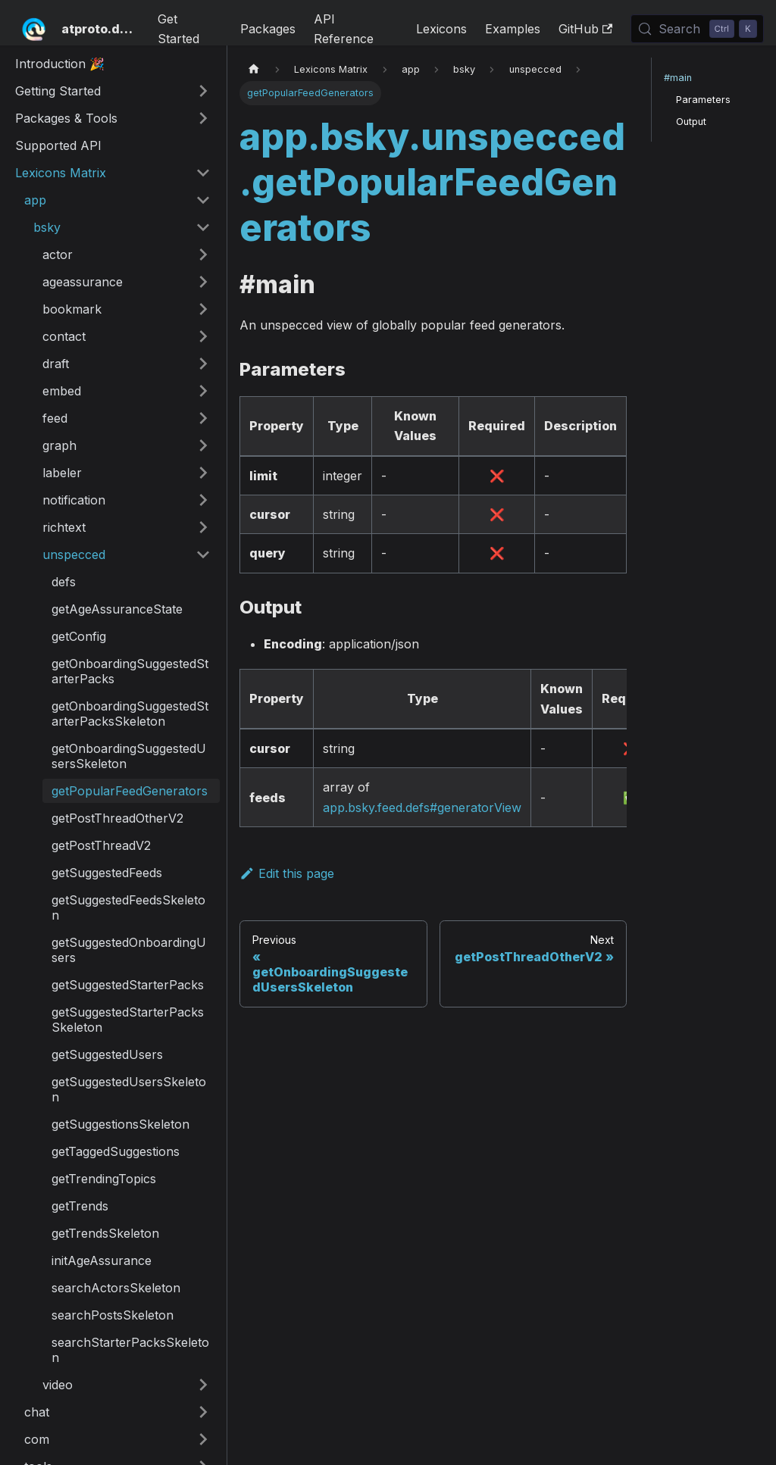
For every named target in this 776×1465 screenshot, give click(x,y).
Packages (268, 28)
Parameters (703, 99)
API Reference (344, 28)
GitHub (585, 28)
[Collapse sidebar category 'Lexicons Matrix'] (203, 173)
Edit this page (286, 873)
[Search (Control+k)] (697, 28)
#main (678, 77)
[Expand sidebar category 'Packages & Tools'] (203, 118)
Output (691, 121)
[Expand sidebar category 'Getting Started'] (203, 91)
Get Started (178, 28)
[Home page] (253, 69)
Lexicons (441, 28)
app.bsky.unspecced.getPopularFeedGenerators (432, 182)
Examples (512, 28)
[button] (117, 200)
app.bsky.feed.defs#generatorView (422, 807)
